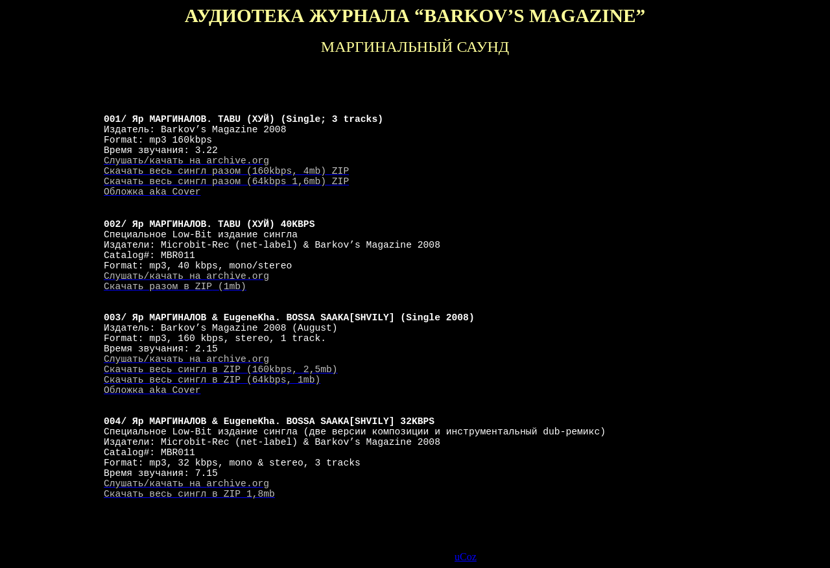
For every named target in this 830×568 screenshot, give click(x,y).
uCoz (466, 556)
